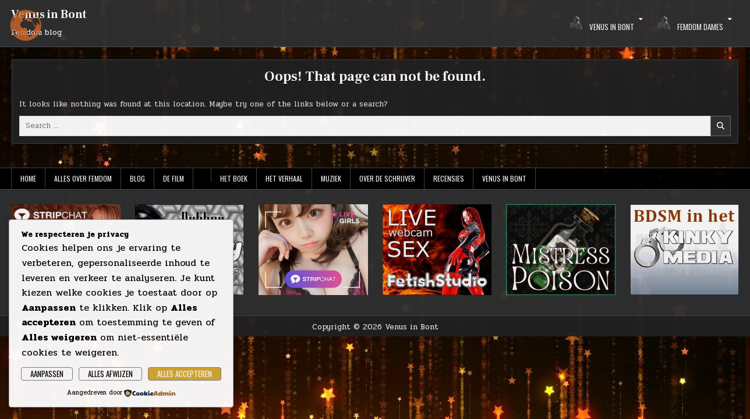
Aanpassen (46, 373)
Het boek (233, 178)
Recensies (448, 178)
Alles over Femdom (83, 178)
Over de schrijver (387, 178)
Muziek (331, 178)
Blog (137, 178)
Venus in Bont (49, 14)
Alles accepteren (184, 373)
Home (28, 178)
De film (173, 178)
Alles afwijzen (110, 373)
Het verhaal (284, 178)
